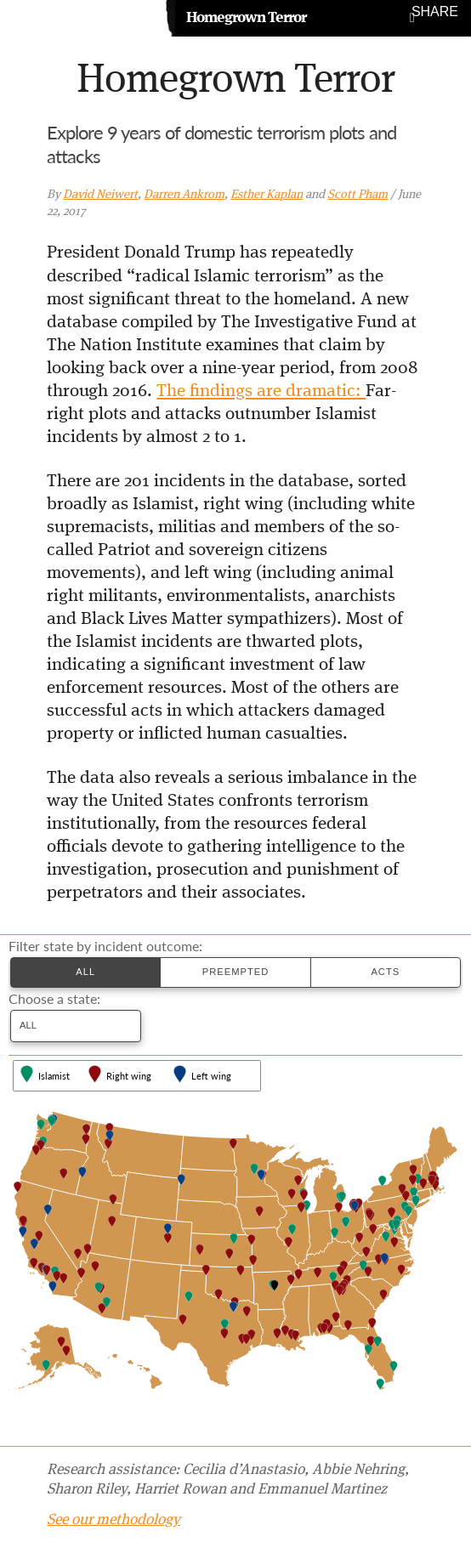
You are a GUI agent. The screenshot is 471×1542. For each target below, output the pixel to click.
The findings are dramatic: (261, 391)
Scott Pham (357, 195)
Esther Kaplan (266, 195)
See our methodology (113, 1520)
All (85, 972)
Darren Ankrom (184, 195)
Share (434, 11)
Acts (385, 972)
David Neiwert (100, 195)
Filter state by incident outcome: (105, 946)
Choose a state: (54, 999)
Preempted (236, 972)
